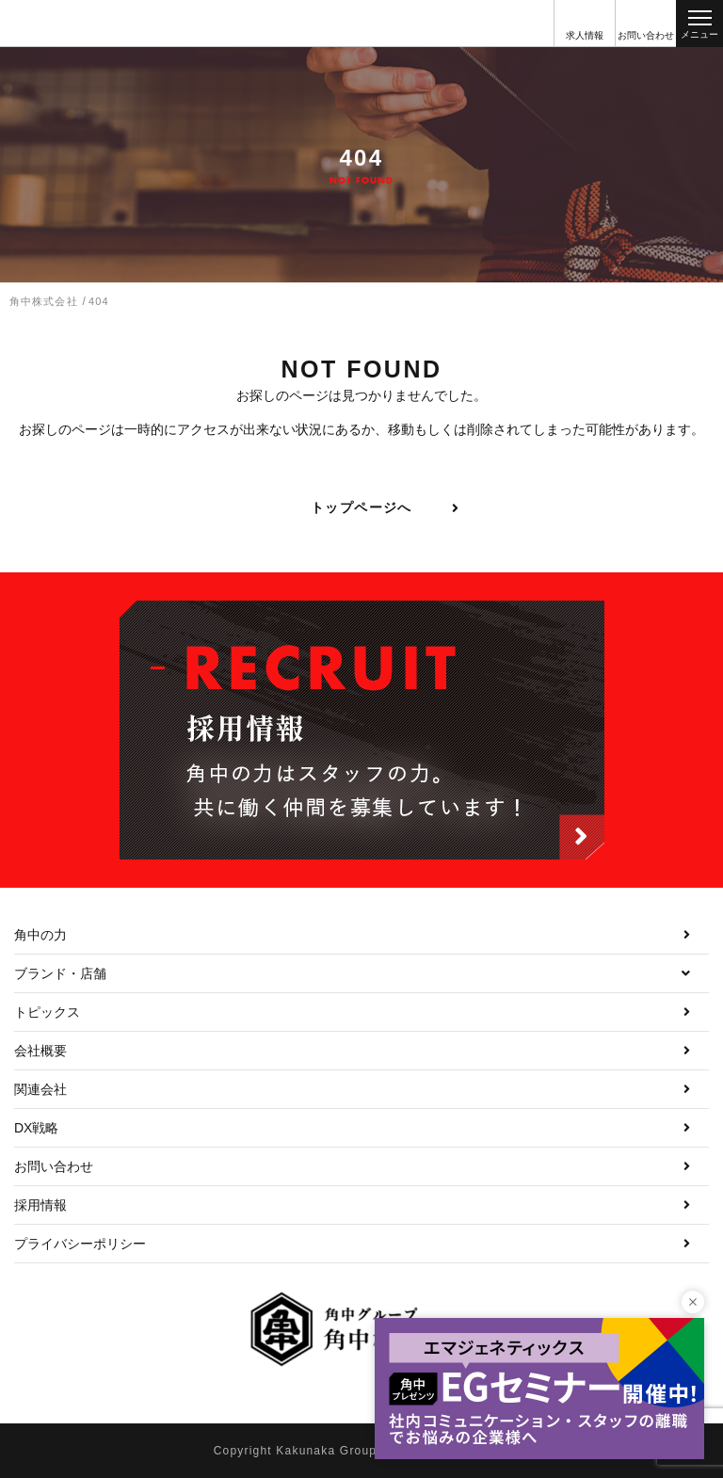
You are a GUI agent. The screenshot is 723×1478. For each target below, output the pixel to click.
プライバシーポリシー (80, 1243)
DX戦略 (36, 1127)
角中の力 (40, 934)
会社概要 (40, 1050)
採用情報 (40, 1205)
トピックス (47, 1012)
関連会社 (40, 1089)
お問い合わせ (53, 1166)
